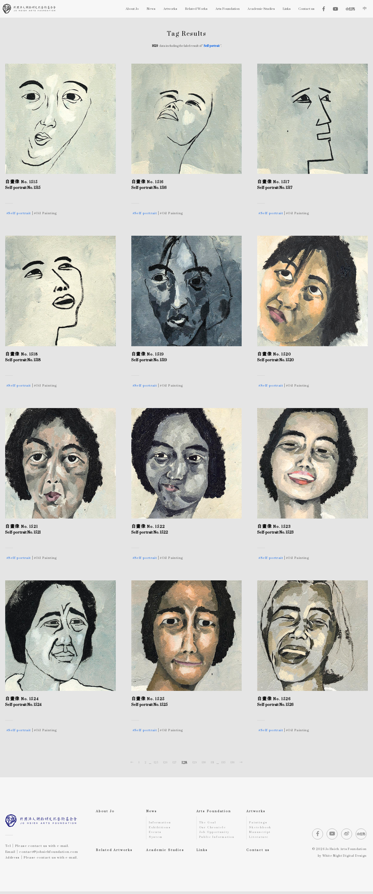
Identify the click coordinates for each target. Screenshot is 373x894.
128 (184, 762)
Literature (260, 839)
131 (212, 762)
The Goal (208, 823)
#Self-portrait (18, 213)
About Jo (105, 811)
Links (202, 852)
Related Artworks (114, 852)
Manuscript (261, 834)
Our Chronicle (214, 828)
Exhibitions (161, 828)
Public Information (219, 839)
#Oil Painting (45, 213)
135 (223, 762)
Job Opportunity (216, 834)
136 (232, 762)
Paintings (259, 823)
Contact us (258, 852)
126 (165, 762)
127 (174, 762)
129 (194, 762)
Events (156, 834)
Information (162, 823)
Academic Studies (165, 852)
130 (204, 762)
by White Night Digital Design (342, 858)
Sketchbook (261, 828)
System (156, 839)
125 (156, 762)
